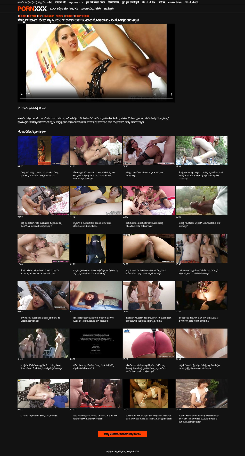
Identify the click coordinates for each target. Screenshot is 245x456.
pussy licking (82, 15)
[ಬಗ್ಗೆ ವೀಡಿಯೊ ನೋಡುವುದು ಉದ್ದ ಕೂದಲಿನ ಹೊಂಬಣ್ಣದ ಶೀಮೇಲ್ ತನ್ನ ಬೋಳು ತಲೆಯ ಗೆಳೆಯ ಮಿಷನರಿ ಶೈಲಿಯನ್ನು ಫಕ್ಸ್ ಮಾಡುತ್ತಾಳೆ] (43, 343)
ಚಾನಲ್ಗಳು (109, 8)
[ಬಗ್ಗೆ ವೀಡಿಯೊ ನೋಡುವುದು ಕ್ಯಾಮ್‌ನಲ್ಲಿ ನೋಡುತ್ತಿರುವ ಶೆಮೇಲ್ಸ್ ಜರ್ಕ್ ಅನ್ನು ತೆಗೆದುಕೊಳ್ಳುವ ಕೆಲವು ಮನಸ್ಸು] (96, 200)
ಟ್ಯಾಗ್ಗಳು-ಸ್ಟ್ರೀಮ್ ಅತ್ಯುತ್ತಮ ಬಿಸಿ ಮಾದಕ (32, 8)
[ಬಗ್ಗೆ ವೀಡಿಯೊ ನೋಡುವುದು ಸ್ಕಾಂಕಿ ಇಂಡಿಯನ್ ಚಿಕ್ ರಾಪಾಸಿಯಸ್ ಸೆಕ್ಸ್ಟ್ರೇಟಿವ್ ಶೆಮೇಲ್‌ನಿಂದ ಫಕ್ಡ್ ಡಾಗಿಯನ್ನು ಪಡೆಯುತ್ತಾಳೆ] (149, 248)
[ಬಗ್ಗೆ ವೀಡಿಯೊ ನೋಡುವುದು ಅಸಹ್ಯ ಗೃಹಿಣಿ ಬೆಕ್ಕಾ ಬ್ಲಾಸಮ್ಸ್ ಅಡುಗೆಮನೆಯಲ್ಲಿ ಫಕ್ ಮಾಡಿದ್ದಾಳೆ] (201, 200)
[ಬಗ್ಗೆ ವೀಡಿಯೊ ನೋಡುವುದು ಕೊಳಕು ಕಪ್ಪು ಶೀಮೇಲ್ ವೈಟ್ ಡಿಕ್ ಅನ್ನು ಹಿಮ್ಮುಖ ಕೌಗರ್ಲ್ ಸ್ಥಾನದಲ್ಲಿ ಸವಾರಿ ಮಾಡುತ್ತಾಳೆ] (201, 295)
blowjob (32, 15)
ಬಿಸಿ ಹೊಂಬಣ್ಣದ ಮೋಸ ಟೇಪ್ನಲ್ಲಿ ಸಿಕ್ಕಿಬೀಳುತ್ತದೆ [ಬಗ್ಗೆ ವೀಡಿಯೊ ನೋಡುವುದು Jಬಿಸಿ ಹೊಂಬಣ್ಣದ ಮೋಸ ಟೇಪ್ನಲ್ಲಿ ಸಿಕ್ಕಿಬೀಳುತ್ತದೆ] (39, 416)
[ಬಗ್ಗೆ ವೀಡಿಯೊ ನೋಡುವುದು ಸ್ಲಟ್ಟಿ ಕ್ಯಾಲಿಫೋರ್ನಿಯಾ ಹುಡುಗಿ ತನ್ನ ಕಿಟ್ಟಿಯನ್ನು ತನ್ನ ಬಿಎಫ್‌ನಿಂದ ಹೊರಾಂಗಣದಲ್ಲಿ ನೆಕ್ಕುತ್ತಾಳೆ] (43, 200)
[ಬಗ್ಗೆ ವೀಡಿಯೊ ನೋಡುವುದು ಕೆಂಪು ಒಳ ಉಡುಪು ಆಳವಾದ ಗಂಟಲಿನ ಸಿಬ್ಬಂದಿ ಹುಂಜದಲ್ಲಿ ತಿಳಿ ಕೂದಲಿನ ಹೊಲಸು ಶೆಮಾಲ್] (43, 248)
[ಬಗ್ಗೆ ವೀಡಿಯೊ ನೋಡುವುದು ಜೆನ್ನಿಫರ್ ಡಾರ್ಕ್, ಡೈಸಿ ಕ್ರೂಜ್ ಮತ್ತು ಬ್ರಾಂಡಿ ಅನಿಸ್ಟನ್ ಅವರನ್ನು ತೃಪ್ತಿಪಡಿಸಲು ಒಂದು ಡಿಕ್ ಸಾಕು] (201, 343)
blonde (23, 15)
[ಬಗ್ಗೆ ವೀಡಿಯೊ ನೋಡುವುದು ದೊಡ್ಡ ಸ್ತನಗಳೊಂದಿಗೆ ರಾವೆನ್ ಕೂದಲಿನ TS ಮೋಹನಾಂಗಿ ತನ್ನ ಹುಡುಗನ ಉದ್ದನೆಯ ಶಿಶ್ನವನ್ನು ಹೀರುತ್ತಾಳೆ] (149, 295)
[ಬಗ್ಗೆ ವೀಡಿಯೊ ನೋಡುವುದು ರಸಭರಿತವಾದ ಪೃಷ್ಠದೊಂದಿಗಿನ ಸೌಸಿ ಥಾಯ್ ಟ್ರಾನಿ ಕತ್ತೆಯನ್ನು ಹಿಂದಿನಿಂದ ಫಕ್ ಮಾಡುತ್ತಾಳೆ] (201, 248)
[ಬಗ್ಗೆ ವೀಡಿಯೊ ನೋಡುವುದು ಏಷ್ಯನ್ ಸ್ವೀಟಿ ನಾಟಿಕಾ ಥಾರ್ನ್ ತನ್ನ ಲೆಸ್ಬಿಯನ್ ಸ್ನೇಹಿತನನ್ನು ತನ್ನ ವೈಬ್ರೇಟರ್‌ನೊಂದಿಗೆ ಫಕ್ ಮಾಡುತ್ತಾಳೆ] (96, 248)
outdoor (69, 15)
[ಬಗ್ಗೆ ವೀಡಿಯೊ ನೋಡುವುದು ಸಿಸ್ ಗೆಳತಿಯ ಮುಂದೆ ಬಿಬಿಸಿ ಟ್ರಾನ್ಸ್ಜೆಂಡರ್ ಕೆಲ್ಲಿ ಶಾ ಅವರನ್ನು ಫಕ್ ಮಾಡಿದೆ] (43, 295)
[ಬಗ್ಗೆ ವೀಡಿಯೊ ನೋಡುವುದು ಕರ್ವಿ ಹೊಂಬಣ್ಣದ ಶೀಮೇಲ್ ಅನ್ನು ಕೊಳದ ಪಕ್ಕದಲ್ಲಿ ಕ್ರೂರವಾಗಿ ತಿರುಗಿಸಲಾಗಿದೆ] (96, 343)
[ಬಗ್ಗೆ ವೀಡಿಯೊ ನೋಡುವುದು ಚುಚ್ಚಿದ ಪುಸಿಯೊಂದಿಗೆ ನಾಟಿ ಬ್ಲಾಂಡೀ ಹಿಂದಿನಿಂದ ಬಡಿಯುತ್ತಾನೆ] (149, 150)
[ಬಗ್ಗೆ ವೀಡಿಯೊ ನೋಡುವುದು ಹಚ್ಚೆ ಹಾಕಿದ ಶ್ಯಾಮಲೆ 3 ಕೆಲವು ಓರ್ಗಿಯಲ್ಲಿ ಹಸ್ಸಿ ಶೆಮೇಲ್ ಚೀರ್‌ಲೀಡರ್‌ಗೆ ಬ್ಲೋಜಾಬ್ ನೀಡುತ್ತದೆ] (96, 393)
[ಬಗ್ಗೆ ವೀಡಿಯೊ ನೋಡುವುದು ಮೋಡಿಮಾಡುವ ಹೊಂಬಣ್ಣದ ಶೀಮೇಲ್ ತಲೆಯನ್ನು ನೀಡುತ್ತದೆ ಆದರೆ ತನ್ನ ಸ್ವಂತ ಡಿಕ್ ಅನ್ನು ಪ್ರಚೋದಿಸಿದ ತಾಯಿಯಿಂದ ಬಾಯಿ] (149, 343)
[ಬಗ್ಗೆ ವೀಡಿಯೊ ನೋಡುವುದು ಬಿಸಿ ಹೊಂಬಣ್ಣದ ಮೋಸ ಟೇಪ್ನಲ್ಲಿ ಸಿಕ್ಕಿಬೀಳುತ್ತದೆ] (43, 393)
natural (59, 15)
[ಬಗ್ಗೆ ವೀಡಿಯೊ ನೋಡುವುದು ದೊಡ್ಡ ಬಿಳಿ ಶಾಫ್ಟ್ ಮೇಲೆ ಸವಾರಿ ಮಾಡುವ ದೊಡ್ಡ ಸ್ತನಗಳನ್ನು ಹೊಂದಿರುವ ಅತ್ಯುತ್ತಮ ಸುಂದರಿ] (43, 150)
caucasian (48, 15)
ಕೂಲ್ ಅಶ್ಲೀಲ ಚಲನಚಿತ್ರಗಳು (64, 8)
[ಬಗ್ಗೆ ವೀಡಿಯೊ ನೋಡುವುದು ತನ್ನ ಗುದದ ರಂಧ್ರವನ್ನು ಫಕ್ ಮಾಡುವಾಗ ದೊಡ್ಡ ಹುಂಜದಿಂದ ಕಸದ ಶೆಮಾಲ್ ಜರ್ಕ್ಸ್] (149, 200)
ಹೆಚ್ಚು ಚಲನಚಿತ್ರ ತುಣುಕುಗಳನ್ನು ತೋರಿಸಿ (122, 434)
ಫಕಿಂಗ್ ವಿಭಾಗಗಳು (91, 8)
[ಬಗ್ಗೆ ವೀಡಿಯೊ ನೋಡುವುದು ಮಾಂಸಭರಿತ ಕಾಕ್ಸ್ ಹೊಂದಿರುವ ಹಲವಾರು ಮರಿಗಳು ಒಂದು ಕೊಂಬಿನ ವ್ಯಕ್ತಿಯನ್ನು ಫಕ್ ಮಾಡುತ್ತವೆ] (96, 295)
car (40, 15)
